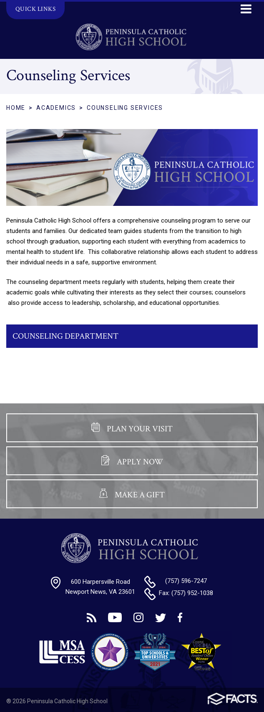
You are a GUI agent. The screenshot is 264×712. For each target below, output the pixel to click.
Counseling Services (125, 107)
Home (15, 107)
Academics (56, 107)
